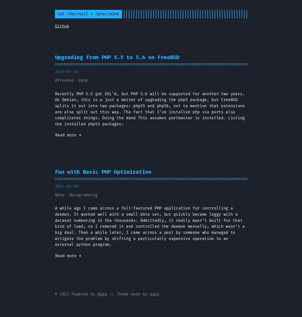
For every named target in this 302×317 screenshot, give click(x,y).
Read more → (68, 135)
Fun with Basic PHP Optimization (103, 172)
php (84, 80)
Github (62, 26)
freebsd (65, 80)
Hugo (102, 294)
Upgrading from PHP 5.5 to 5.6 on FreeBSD (117, 57)
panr (154, 294)
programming (84, 195)
